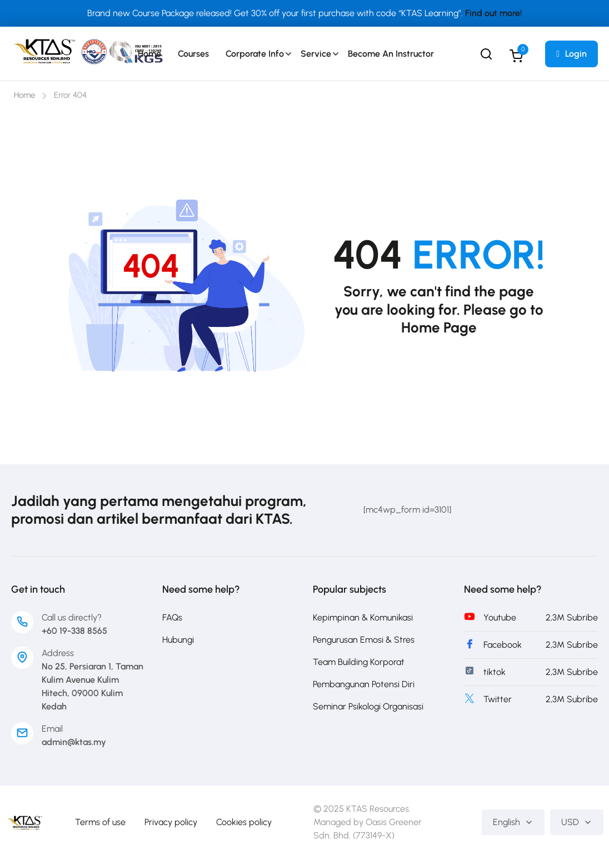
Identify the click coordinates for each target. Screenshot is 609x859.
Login (571, 53)
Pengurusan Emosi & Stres (364, 639)
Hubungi (178, 639)
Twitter (497, 699)
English (513, 822)
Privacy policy (170, 822)
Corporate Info (255, 53)
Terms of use (100, 822)
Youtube (499, 617)
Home (149, 53)
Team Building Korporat (359, 662)
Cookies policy (244, 822)
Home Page (439, 327)
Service (316, 53)
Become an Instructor (391, 53)
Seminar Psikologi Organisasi (368, 706)
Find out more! (493, 13)
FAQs (172, 617)
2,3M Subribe (572, 617)
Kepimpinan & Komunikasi (363, 617)
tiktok (494, 672)
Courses (193, 53)
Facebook (502, 644)
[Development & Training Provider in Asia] (25, 821)
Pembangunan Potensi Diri (364, 684)
